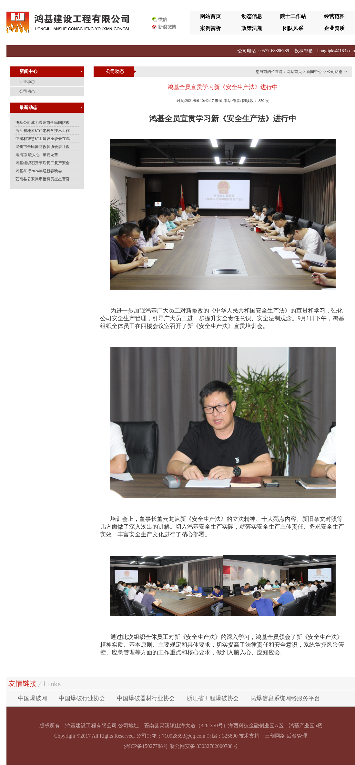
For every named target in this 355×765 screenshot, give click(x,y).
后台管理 (297, 736)
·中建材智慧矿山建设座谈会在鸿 (42, 138)
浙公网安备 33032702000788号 (203, 746)
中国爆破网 (32, 698)
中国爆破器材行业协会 (146, 698)
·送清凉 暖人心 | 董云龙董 (36, 155)
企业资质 (334, 28)
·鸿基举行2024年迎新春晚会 (38, 171)
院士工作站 (293, 16)
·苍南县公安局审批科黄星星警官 (42, 179)
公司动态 (334, 71)
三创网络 (275, 736)
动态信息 (251, 16)
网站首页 (210, 16)
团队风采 (293, 28)
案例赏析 (210, 28)
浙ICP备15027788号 (146, 746)
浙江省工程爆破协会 (213, 698)
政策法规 (251, 28)
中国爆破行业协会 (82, 698)
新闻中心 (314, 71)
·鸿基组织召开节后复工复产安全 (42, 163)
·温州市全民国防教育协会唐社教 (42, 146)
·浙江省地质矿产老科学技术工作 (42, 130)
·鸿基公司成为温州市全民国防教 (42, 122)
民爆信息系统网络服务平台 (285, 698)
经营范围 (334, 16)
